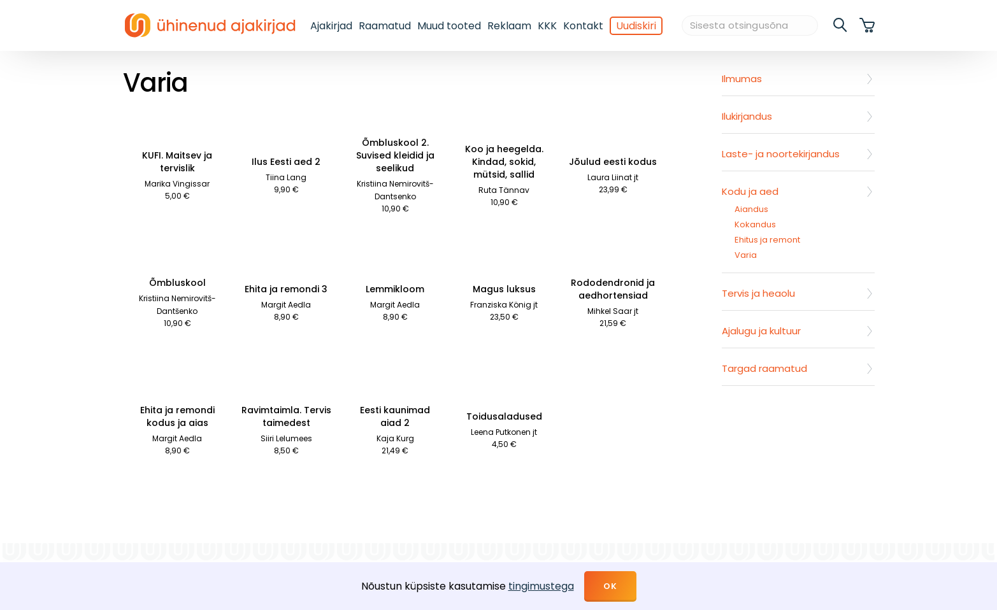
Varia (746, 255)
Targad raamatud (764, 368)
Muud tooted (449, 25)
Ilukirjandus (747, 116)
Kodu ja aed (750, 191)
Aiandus (751, 209)
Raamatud (385, 25)
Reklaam (509, 25)
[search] (841, 25)
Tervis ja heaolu (758, 293)
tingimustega (541, 586)
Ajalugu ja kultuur (761, 330)
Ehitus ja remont (767, 240)
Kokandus (755, 224)
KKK (547, 25)
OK (610, 586)
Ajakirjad (331, 25)
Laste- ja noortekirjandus (781, 153)
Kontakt (583, 25)
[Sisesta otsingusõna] (750, 25)
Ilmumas (742, 78)
